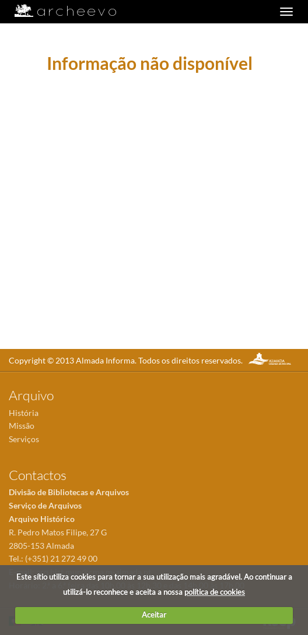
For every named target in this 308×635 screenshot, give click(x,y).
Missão (21, 426)
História (23, 413)
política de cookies (214, 592)
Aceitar (154, 614)
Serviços (24, 439)
